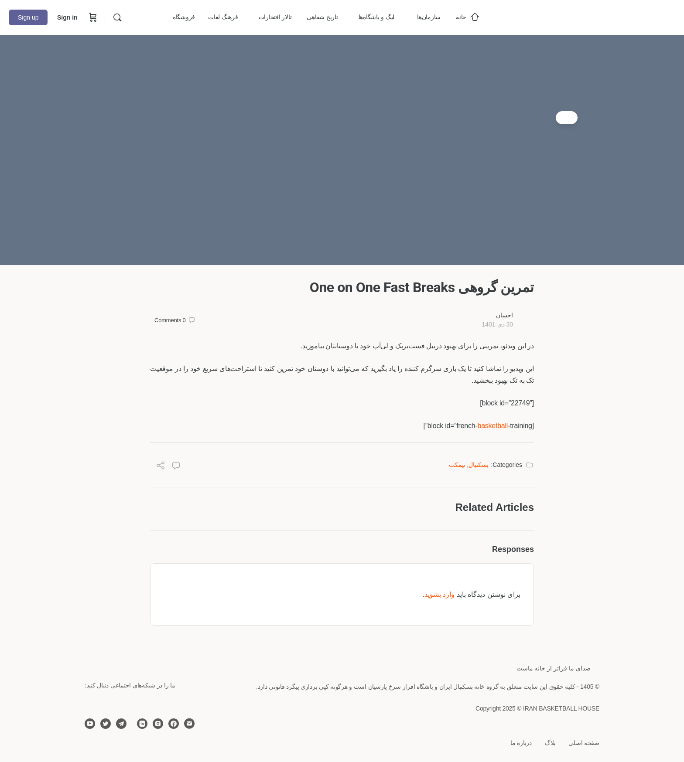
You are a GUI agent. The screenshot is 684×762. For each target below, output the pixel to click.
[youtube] (90, 723)
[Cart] (92, 17)
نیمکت (457, 464)
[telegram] (121, 723)
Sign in (67, 17)
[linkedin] (142, 723)
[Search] (117, 17)
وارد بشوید (439, 594)
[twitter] (105, 723)
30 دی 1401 (497, 324)
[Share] (160, 466)
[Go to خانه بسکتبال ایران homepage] (609, 16)
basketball (492, 425)
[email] (189, 723)
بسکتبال (479, 464)
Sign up (28, 17)
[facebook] (173, 723)
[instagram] (158, 723)
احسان (504, 315)
